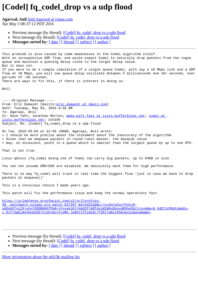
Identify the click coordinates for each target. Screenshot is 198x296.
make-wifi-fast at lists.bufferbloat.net (106, 128)
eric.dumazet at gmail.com (81, 114)
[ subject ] (86, 42)
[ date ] (54, 42)
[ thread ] (69, 42)
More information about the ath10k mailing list (41, 291)
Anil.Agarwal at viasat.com (50, 19)
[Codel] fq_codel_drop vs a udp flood (94, 32)
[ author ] (103, 42)
